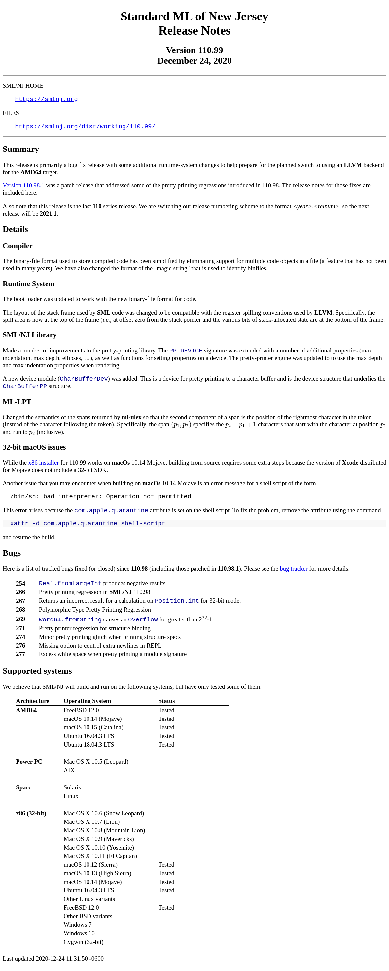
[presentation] (181, 424)
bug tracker (293, 570)
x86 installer (43, 462)
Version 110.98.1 (23, 185)
